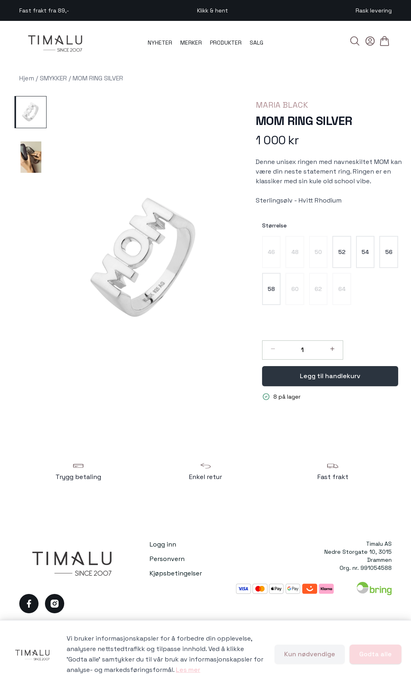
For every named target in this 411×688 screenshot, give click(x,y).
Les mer (188, 669)
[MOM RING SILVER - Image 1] (30, 112)
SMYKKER (53, 78)
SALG (256, 42)
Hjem (26, 78)
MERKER (191, 42)
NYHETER (160, 42)
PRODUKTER (226, 42)
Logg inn (163, 544)
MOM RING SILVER (98, 78)
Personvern (167, 559)
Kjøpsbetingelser (176, 573)
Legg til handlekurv (330, 376)
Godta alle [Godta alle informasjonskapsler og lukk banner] (375, 654)
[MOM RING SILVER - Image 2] (30, 157)
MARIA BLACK (282, 105)
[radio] (271, 252)
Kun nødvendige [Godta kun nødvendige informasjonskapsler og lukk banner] (309, 654)
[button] (148, 260)
